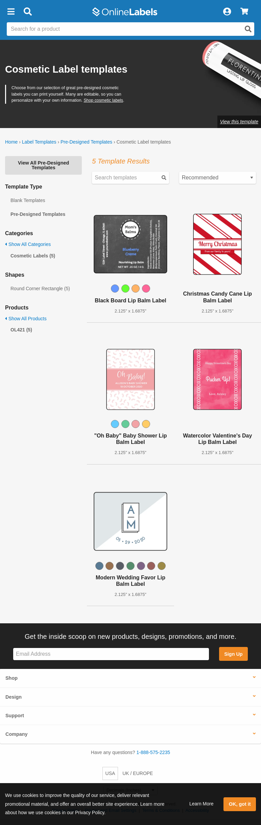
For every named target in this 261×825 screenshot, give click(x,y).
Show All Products (26, 318)
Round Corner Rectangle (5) (40, 288)
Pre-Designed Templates (86, 142)
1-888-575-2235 (153, 752)
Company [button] (16, 734)
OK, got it (240, 804)
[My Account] (226, 12)
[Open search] (248, 29)
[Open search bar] (27, 12)
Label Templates (39, 142)
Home (11, 142)
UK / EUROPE (137, 773)
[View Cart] (244, 12)
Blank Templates (27, 200)
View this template (239, 121)
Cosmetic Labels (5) (32, 255)
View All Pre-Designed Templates (43, 165)
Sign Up (233, 654)
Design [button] (13, 697)
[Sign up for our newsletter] (111, 654)
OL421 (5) (21, 329)
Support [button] (14, 715)
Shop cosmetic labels (103, 100)
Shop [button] (11, 678)
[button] (11, 12)
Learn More (201, 803)
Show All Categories (28, 244)
